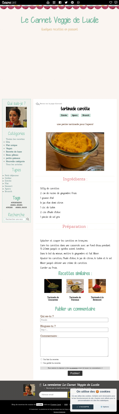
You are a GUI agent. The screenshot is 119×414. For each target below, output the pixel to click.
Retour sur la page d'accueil (51, 104)
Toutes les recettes (15, 139)
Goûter (8, 178)
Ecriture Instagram (59, 412)
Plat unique (11, 145)
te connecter (74, 368)
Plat (7, 183)
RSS (66, 404)
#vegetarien (16, 202)
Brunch (8, 191)
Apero (8, 188)
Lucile (39, 404)
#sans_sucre (21, 207)
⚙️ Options (105, 407)
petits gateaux (13, 158)
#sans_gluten (16, 204)
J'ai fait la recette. (50, 359)
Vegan (9, 148)
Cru (8, 142)
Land (55, 404)
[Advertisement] (59, 80)
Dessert (8, 186)
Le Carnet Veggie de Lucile (59, 20)
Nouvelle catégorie (15, 161)
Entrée (8, 180)
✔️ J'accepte (83, 407)
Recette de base (14, 151)
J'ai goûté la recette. (51, 363)
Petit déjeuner (12, 175)
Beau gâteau (12, 155)
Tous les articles (14, 164)
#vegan (9, 207)
